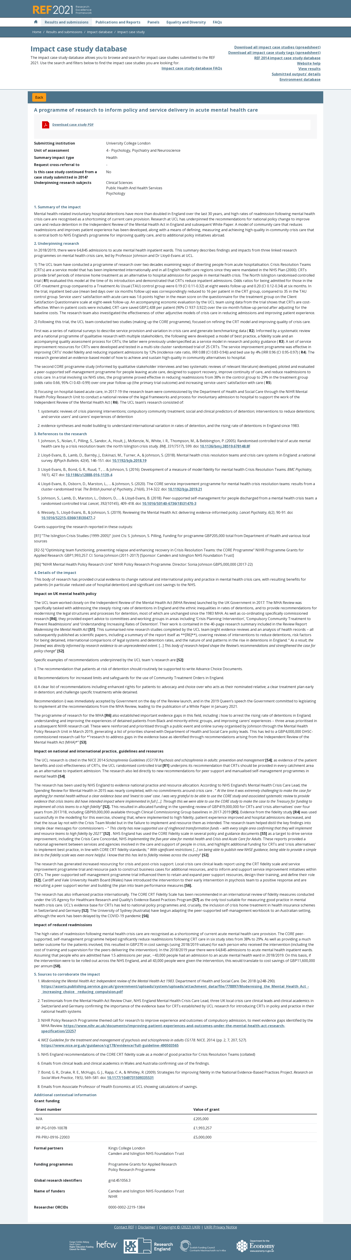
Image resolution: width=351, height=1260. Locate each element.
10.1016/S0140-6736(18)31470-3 (169, 503)
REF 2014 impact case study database (287, 57)
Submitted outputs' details (296, 74)
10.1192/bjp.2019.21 (185, 489)
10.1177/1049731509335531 (130, 1077)
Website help (309, 63)
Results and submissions (66, 22)
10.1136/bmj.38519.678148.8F (225, 446)
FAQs (217, 22)
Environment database (300, 79)
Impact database (100, 32)
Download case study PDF (73, 124)
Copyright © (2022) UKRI (179, 1227)
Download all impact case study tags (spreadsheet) (274, 52)
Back (39, 97)
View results (309, 68)
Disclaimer (146, 1227)
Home (36, 32)
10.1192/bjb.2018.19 (129, 460)
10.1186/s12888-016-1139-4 (89, 474)
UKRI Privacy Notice (220, 1227)
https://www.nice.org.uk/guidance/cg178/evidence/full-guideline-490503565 (110, 1045)
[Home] (35, 22)
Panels (153, 22)
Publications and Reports (118, 22)
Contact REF (124, 1227)
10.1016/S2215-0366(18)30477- (67, 517)
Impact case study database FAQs (192, 68)
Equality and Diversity (186, 22)
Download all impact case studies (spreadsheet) (277, 47)
